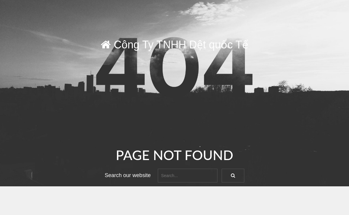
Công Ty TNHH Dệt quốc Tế (174, 45)
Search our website (128, 175)
